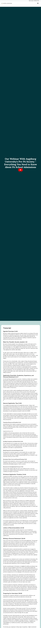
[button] (38, 3)
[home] (6, 3)
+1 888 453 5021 (36, 0)
